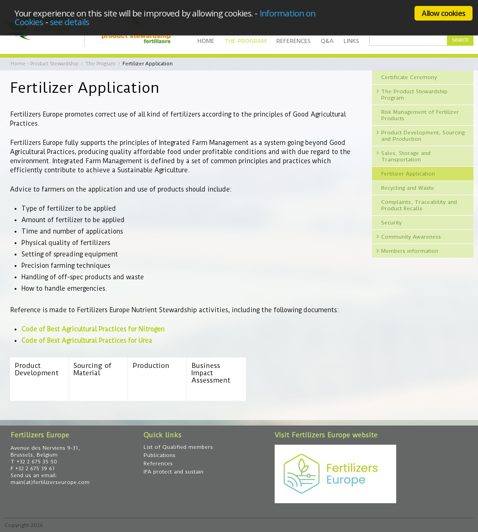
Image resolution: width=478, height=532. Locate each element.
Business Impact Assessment (210, 373)
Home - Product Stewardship (45, 64)
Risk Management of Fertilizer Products (420, 115)
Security (391, 222)
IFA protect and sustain (173, 471)
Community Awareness (411, 237)
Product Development (36, 369)
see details (70, 21)
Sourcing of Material (93, 369)
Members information (409, 251)
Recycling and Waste (407, 188)
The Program (245, 40)
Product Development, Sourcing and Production (423, 135)
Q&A (327, 40)
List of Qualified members (178, 447)
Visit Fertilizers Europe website (326, 435)
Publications (159, 455)
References (293, 40)
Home (205, 40)
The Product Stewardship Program (414, 94)
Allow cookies (443, 13)
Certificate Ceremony (409, 77)
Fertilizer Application (408, 173)
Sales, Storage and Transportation (405, 156)
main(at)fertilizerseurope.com (50, 482)
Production (151, 366)
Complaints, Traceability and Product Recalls (419, 205)
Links (351, 40)
